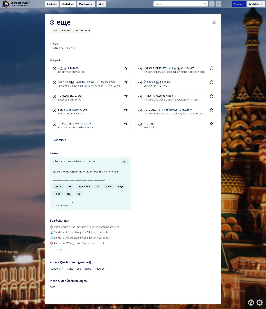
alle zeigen (60, 139)
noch (52, 286)
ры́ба (152, 81)
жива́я (165, 81)
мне (171, 67)
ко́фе (89, 81)
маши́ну (187, 109)
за (80, 109)
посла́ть (163, 67)
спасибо (109, 81)
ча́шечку (80, 81)
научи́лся (166, 109)
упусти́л (151, 95)
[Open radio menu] (251, 302)
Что (146, 123)
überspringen (63, 205)
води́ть (176, 109)
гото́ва (74, 67)
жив (70, 95)
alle (60, 249)
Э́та (146, 81)
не (68, 67)
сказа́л (150, 67)
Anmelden (239, 3)
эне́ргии (86, 123)
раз (66, 109)
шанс (172, 95)
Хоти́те (63, 81)
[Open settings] (259, 302)
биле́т (191, 67)
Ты (60, 95)
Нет (100, 81)
